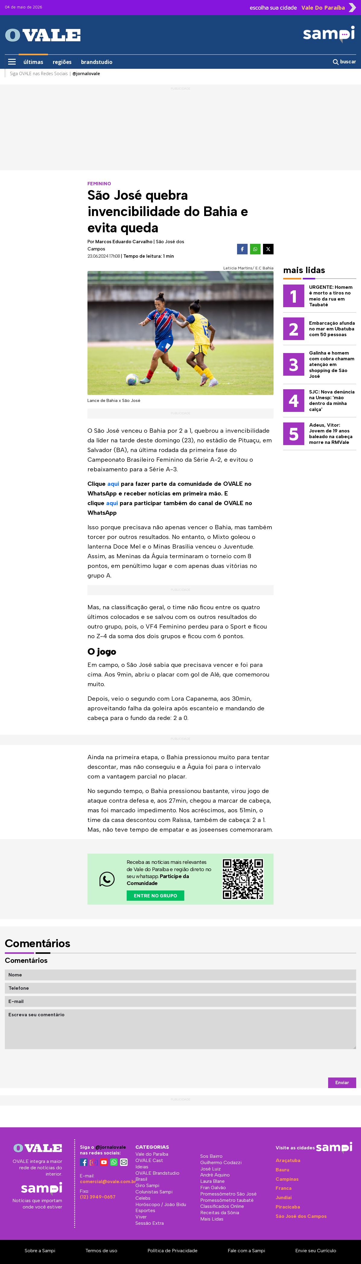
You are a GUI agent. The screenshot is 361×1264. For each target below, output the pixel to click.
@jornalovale (110, 1147)
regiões (62, 62)
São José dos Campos (301, 1216)
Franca (284, 1188)
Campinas (287, 1179)
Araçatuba (288, 1160)
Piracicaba (288, 1207)
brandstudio (96, 62)
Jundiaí (284, 1197)
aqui (113, 483)
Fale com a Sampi (246, 1250)
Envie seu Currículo (315, 1250)
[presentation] (310, 1063)
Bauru (282, 1170)
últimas (33, 62)
